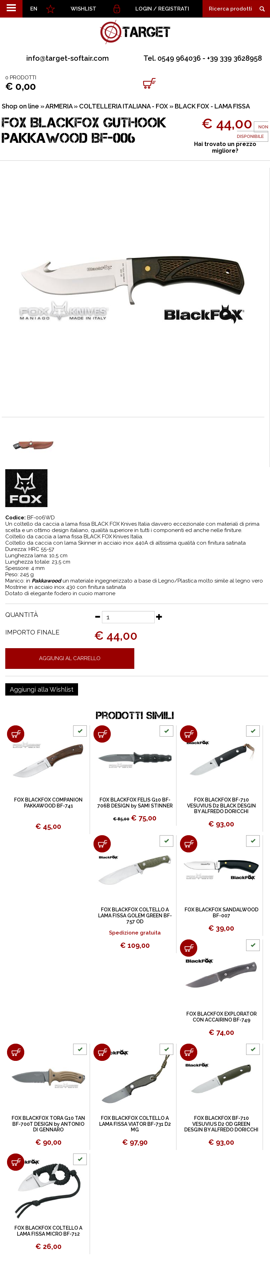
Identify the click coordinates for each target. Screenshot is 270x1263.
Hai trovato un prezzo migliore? (225, 147)
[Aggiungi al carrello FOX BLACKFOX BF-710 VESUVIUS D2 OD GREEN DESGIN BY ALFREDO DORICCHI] (188, 1052)
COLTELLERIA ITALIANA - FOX (123, 106)
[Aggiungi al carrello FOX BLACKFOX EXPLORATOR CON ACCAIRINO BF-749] (188, 948)
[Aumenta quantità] (159, 616)
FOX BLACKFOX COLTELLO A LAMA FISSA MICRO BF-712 (48, 1231)
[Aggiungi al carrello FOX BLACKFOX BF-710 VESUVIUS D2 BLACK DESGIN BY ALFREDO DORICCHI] (188, 734)
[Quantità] (128, 617)
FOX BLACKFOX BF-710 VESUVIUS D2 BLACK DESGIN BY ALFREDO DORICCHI (221, 806)
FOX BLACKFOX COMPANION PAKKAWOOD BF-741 (48, 803)
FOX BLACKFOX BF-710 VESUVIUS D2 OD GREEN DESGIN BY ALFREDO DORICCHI (221, 1124)
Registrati (173, 9)
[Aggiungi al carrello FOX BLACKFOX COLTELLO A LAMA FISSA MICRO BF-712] (15, 1162)
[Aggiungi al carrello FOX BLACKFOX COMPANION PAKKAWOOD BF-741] (15, 734)
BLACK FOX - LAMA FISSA (212, 106)
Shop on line (20, 106)
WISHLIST (83, 9)
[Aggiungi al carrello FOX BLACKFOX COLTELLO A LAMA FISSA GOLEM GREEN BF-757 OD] (102, 843)
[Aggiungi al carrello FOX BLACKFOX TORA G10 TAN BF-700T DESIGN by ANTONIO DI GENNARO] (15, 1052)
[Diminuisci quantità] (97, 616)
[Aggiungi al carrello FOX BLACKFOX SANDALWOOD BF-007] (188, 843)
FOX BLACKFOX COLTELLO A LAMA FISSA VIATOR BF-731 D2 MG (135, 1124)
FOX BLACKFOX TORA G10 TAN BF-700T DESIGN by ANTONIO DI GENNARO (48, 1124)
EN (33, 9)
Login (143, 9)
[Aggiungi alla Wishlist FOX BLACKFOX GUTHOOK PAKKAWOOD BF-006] (41, 689)
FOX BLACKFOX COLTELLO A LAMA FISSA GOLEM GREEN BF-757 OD (135, 915)
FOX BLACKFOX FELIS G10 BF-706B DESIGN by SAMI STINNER (135, 803)
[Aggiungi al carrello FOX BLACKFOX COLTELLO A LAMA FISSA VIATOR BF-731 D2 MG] (102, 1052)
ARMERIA (58, 106)
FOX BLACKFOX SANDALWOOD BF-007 (221, 912)
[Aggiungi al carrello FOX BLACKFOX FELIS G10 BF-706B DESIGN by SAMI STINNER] (102, 734)
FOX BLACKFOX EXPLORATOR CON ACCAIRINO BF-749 (221, 1017)
